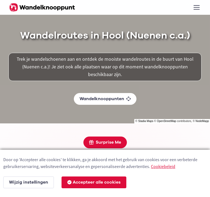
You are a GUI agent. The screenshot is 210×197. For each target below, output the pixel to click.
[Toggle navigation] (196, 7)
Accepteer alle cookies (94, 182)
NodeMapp (202, 121)
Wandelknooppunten (105, 99)
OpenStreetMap (166, 121)
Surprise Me (105, 142)
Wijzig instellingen (28, 182)
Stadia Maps (145, 121)
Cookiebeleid (163, 166)
